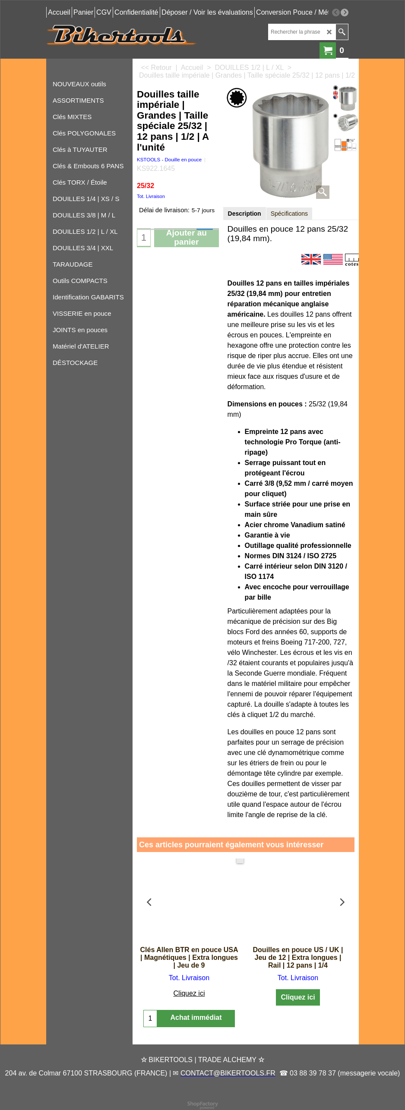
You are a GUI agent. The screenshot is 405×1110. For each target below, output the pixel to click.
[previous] (336, 12)
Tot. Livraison (151, 196)
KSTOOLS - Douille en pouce (169, 159)
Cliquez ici (189, 993)
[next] (344, 12)
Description (244, 213)
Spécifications (289, 213)
